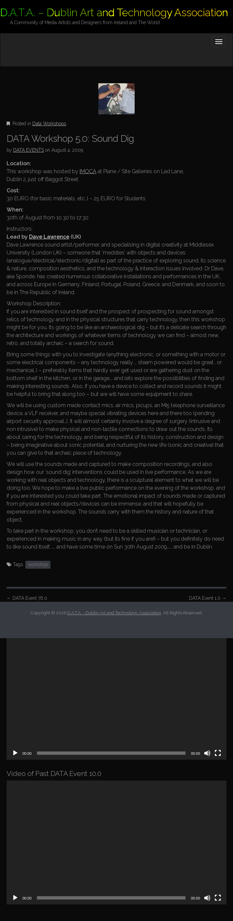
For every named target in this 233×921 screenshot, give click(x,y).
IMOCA (88, 171)
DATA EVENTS (28, 150)
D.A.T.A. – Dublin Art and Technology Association (114, 12)
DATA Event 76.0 (27, 598)
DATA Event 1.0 (207, 598)
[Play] (15, 753)
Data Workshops (49, 123)
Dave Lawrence (49, 237)
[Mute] (207, 753)
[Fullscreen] (218, 753)
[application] (116, 698)
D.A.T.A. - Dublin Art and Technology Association (114, 612)
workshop (38, 564)
